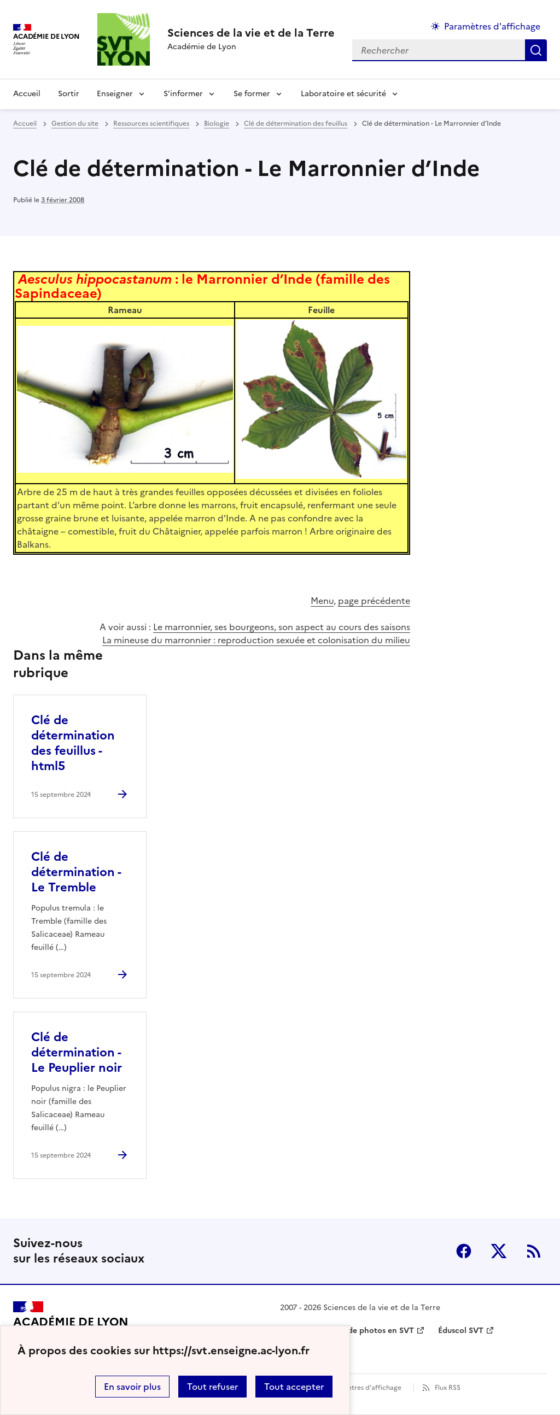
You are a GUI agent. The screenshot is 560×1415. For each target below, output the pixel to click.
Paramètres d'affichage (364, 1388)
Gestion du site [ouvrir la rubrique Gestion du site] (74, 123)
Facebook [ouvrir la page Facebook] (464, 1251)
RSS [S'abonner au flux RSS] (534, 1251)
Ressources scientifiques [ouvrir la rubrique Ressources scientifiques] (151, 123)
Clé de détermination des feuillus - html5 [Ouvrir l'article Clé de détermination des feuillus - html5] (73, 743)
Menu (322, 600)
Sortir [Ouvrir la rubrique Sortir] (68, 93)
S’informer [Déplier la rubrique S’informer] (183, 93)
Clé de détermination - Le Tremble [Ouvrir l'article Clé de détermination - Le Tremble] (76, 872)
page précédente (374, 600)
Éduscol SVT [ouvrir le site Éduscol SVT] (460, 1330)
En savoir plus (132, 1386)
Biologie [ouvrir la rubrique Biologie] (216, 123)
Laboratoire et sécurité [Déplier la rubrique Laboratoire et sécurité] (343, 93)
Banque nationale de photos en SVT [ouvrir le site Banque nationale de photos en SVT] (347, 1330)
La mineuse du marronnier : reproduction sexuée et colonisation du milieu (256, 640)
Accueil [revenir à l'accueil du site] (26, 93)
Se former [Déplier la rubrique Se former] (252, 93)
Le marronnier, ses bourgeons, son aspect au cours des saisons (281, 626)
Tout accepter (294, 1386)
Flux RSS (447, 1388)
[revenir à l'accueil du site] (251, 32)
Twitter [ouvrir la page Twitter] (499, 1251)
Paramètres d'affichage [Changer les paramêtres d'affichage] (492, 26)
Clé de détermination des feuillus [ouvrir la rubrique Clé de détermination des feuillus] (295, 123)
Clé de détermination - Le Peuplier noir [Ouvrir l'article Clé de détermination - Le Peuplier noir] (76, 1052)
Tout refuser (212, 1386)
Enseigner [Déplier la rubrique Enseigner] (115, 93)
